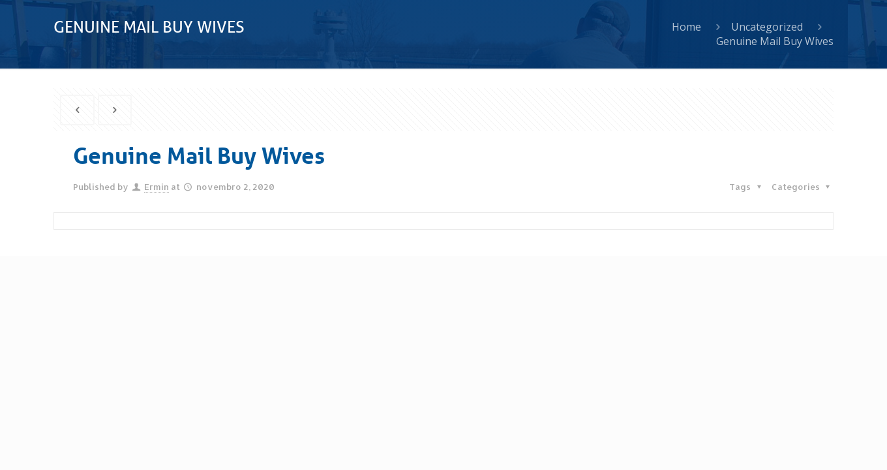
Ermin (156, 186)
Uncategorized (767, 27)
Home (686, 27)
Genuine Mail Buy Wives (775, 41)
